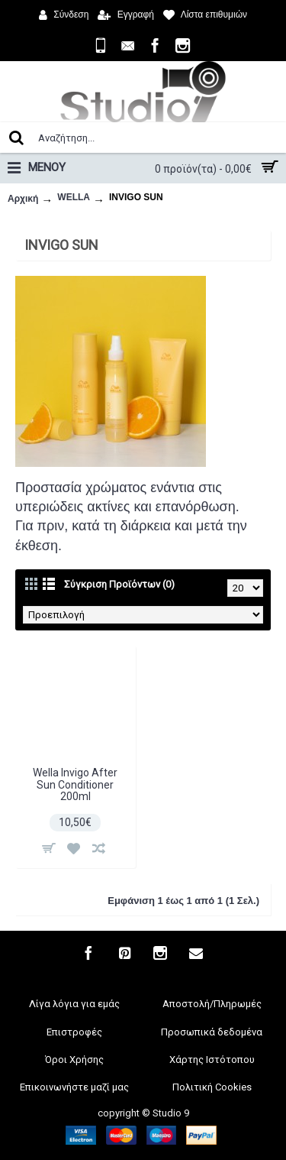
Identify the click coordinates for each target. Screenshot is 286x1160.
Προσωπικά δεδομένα (211, 1032)
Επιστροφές (74, 1032)
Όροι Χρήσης (74, 1059)
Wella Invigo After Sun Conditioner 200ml (75, 784)
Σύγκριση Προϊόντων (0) (119, 584)
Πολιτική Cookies (212, 1087)
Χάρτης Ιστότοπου (212, 1059)
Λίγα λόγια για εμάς (74, 1003)
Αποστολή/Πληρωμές (212, 1003)
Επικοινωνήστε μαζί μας (74, 1087)
